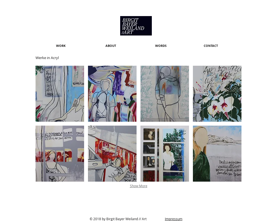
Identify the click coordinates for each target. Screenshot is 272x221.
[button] (60, 94)
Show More (138, 186)
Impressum (173, 219)
